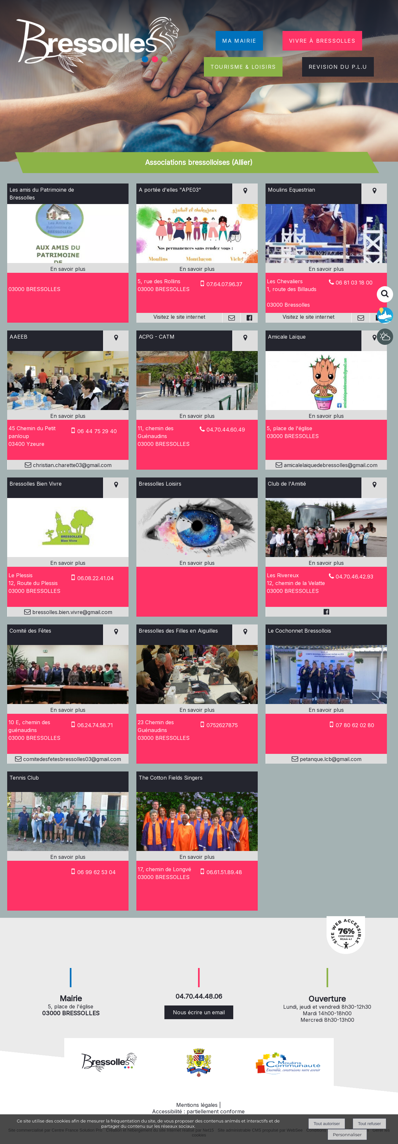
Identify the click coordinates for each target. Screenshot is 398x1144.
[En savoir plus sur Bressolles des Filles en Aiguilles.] (197, 710)
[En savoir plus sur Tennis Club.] (68, 857)
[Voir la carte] (245, 193)
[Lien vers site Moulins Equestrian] (326, 261)
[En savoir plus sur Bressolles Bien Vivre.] (68, 563)
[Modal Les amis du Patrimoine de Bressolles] (68, 261)
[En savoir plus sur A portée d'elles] (197, 269)
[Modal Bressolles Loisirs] (197, 555)
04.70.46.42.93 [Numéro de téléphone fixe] (354, 576)
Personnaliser (347, 1134)
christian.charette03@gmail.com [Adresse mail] (71, 465)
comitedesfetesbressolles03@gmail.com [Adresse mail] (71, 759)
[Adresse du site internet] (179, 318)
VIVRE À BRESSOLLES (322, 40)
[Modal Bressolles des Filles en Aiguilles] (197, 702)
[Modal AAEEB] (68, 408)
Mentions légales (197, 1105)
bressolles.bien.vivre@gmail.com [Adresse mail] (71, 612)
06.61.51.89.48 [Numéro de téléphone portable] (224, 872)
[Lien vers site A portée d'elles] (197, 261)
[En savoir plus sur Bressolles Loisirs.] (197, 563)
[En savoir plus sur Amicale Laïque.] (326, 416)
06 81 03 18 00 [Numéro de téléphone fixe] (354, 282)
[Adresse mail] (231, 318)
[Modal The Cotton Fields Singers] (197, 849)
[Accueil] (98, 46)
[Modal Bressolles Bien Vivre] (68, 555)
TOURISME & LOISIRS (243, 67)
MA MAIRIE (239, 40)
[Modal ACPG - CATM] (197, 408)
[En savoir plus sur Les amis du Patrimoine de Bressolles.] (68, 269)
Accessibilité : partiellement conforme (198, 1111)
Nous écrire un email (199, 1012)
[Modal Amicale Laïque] (326, 408)
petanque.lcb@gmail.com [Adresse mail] (329, 759)
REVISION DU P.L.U (338, 67)
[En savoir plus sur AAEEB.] (68, 416)
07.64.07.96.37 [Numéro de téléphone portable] (224, 284)
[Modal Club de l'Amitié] (326, 555)
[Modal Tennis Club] (68, 849)
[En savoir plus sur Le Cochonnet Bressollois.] (326, 710)
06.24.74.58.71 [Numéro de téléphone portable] (95, 725)
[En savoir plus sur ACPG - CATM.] (197, 416)
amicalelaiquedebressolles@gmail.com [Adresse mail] (329, 465)
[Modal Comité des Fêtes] (68, 702)
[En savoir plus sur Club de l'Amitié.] (326, 563)
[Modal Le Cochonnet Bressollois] (326, 702)
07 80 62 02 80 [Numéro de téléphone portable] (355, 725)
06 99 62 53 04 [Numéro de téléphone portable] (96, 872)
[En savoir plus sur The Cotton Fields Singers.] (197, 857)
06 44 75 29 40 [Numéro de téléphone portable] (97, 431)
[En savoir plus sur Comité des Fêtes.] (68, 710)
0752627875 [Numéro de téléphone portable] (222, 725)
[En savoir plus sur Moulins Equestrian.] (326, 269)
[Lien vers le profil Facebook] (249, 318)
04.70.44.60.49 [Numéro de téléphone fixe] (226, 429)
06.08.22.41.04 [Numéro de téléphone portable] (95, 578)
